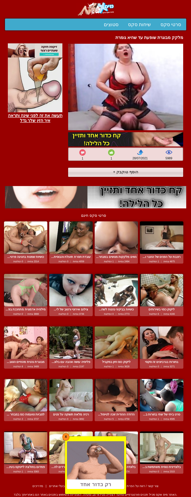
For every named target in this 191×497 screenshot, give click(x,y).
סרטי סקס (170, 24)
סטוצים (111, 24)
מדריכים (37, 486)
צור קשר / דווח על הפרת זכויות (138, 486)
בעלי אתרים (57, 486)
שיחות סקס (139, 24)
